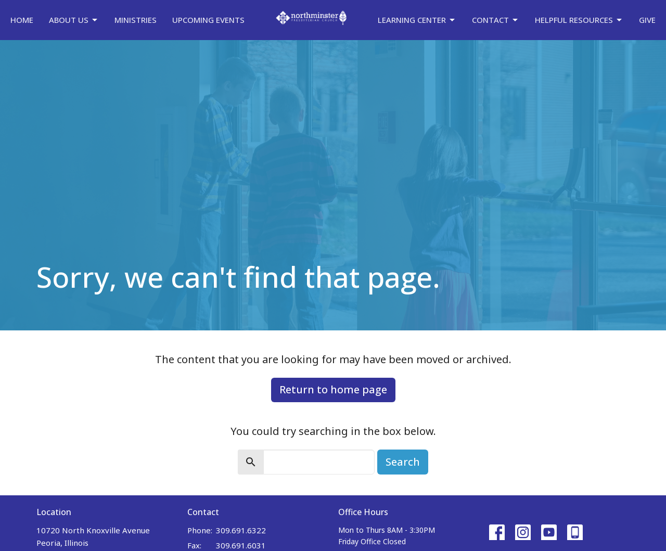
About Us (74, 20)
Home (21, 20)
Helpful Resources (579, 20)
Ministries (135, 20)
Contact (495, 20)
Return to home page (333, 389)
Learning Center (417, 20)
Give (647, 20)
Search (403, 462)
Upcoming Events (208, 20)
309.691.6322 (241, 530)
